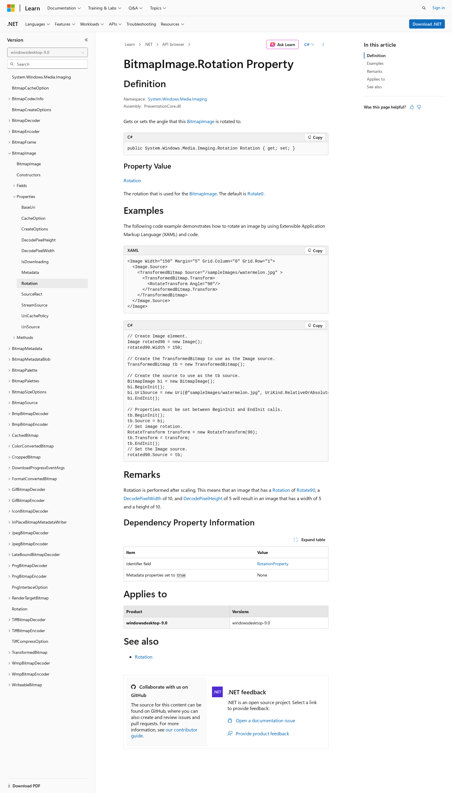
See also (374, 86)
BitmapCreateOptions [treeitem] (31, 109)
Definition (376, 55)
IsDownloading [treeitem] (35, 261)
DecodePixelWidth (142, 498)
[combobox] (47, 52)
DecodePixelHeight (202, 498)
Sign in (438, 7)
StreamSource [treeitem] (34, 305)
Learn (130, 44)
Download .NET (427, 24)
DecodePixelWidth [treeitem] (37, 250)
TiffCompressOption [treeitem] (30, 641)
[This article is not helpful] (419, 107)
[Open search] (424, 8)
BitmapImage (200, 121)
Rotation (132, 180)
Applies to (376, 79)
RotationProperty (273, 563)
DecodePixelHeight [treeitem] (38, 240)
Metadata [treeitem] (30, 272)
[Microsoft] (11, 8)
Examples (375, 63)
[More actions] (323, 44)
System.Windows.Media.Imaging (177, 99)
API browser (173, 44)
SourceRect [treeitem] (31, 294)
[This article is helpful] (411, 107)
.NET (148, 44)
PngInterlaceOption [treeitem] (30, 587)
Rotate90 (306, 490)
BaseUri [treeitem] (28, 207)
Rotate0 (255, 193)
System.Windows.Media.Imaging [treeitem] (41, 77)
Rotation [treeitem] (29, 283)
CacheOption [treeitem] (33, 218)
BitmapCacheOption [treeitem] (30, 88)
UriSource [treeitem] (30, 326)
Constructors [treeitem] (28, 175)
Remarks (374, 71)
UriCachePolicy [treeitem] (35, 315)
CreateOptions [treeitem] (34, 229)
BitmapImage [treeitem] (29, 164)
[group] (226, 396)
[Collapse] (86, 39)
